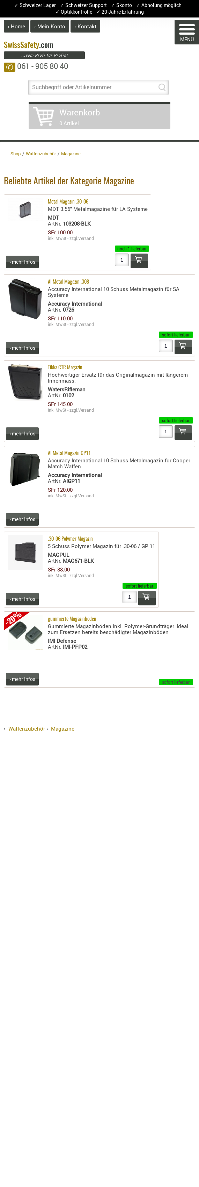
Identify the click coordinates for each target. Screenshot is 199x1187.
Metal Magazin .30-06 (68, 202)
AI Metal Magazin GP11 (69, 453)
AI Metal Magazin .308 (68, 282)
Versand (86, 238)
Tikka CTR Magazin (65, 367)
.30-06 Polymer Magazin (70, 539)
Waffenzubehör (26, 728)
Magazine (62, 728)
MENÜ (187, 33)
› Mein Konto (49, 26)
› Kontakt (85, 26)
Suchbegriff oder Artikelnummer (71, 87)
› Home (16, 26)
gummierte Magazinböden (72, 619)
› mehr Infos (22, 261)
